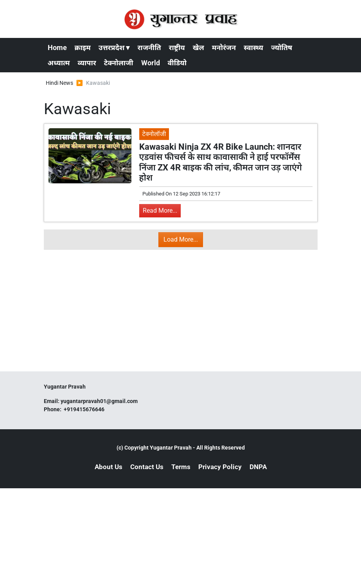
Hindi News (59, 83)
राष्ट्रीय (177, 47)
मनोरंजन (224, 47)
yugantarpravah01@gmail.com (99, 401)
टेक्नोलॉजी (154, 134)
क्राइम (83, 47)
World (150, 63)
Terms (180, 467)
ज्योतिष (281, 47)
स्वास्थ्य (253, 47)
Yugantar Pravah (171, 447)
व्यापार (87, 63)
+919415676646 (85, 409)
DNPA (258, 467)
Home (57, 47)
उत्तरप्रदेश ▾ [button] (114, 47)
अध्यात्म (59, 63)
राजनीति (149, 47)
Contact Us (146, 467)
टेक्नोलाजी (118, 63)
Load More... (180, 239)
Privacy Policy (220, 467)
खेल (198, 47)
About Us (108, 467)
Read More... (160, 210)
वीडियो (177, 63)
